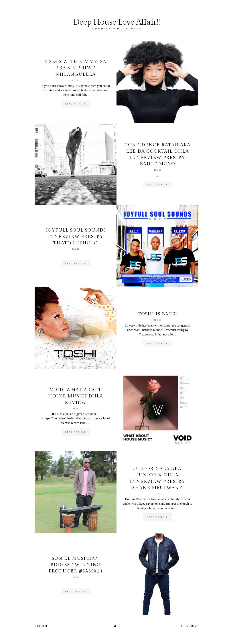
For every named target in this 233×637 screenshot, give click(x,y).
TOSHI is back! (157, 314)
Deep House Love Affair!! (116, 22)
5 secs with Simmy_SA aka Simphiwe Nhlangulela (75, 68)
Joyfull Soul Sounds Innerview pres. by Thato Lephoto (75, 237)
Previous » (189, 626)
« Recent (42, 626)
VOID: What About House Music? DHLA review (75, 396)
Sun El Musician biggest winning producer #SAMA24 (76, 565)
